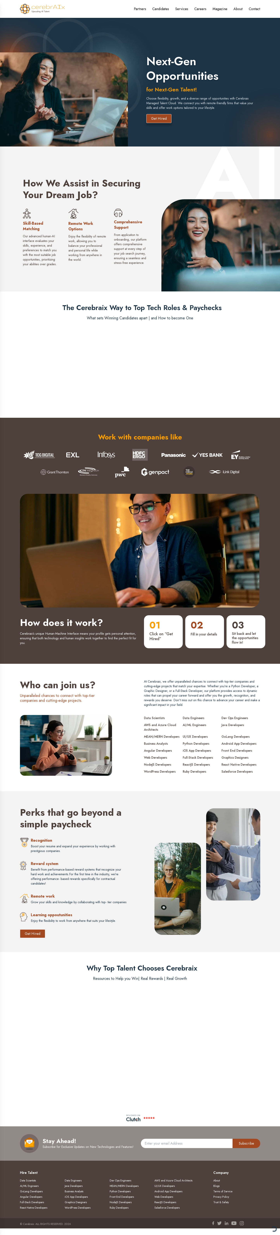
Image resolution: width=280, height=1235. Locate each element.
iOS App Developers (197, 750)
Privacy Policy (221, 1197)
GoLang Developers (235, 736)
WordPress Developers (160, 771)
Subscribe (246, 1143)
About (238, 8)
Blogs (216, 1186)
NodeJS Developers (157, 764)
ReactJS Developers (196, 764)
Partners (140, 8)
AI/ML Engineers (194, 725)
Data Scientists (154, 718)
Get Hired (159, 118)
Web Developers (155, 757)
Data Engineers (193, 718)
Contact (254, 8)
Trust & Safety (221, 1202)
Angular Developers (158, 750)
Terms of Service (222, 1191)
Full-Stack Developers (198, 757)
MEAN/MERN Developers (161, 736)
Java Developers (232, 725)
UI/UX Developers (195, 736)
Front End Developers (236, 750)
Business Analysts (156, 743)
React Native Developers (238, 764)
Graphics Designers (234, 757)
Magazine (220, 8)
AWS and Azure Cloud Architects (160, 727)
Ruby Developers (194, 771)
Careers (200, 8)
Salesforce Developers (237, 771)
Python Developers (196, 743)
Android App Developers (238, 743)
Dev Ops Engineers (234, 718)
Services (181, 8)
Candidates (160, 8)
